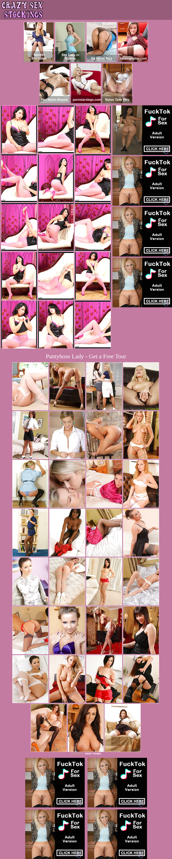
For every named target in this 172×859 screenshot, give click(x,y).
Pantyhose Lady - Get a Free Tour (86, 356)
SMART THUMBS (93, 754)
